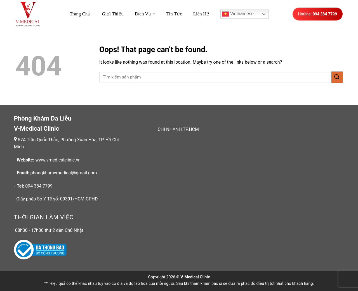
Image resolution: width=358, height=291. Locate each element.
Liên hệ (201, 14)
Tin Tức (174, 14)
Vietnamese (238, 14)
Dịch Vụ (145, 14)
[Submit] (337, 76)
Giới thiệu (113, 14)
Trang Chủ (80, 14)
